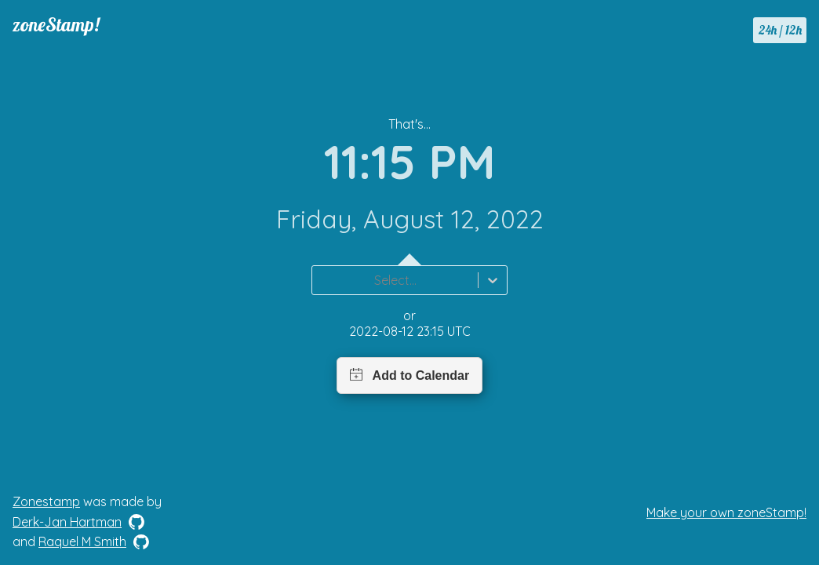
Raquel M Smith (82, 541)
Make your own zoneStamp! (726, 512)
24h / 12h (780, 30)
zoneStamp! (56, 24)
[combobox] (321, 280)
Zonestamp (46, 501)
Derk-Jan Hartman (67, 522)
